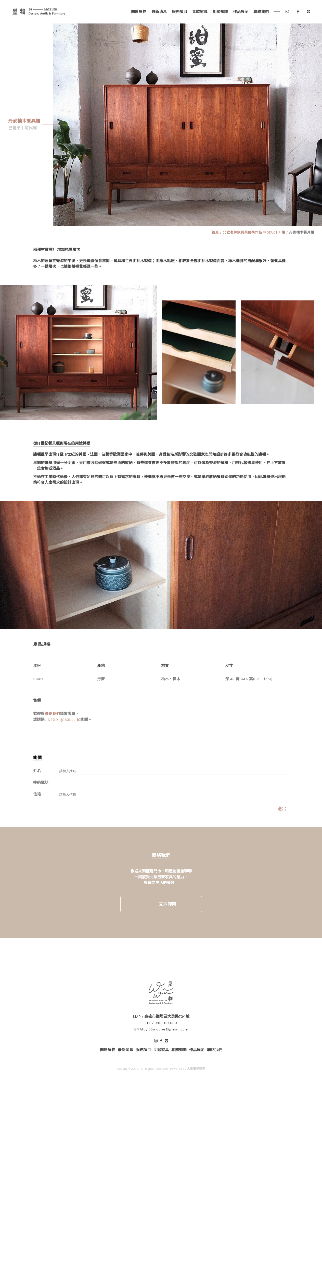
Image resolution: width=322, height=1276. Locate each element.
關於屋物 (138, 11)
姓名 (37, 771)
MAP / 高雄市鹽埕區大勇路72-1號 (161, 1016)
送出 (282, 808)
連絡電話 (40, 782)
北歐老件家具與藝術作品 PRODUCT (250, 232)
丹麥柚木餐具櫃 (301, 232)
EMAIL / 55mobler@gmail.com (161, 1029)
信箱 (37, 794)
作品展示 (240, 11)
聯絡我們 (261, 11)
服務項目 (179, 11)
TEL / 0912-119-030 (161, 1023)
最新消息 (159, 11)
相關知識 (220, 11)
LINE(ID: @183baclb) (62, 719)
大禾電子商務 (196, 1069)
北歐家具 (200, 11)
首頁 (215, 232)
